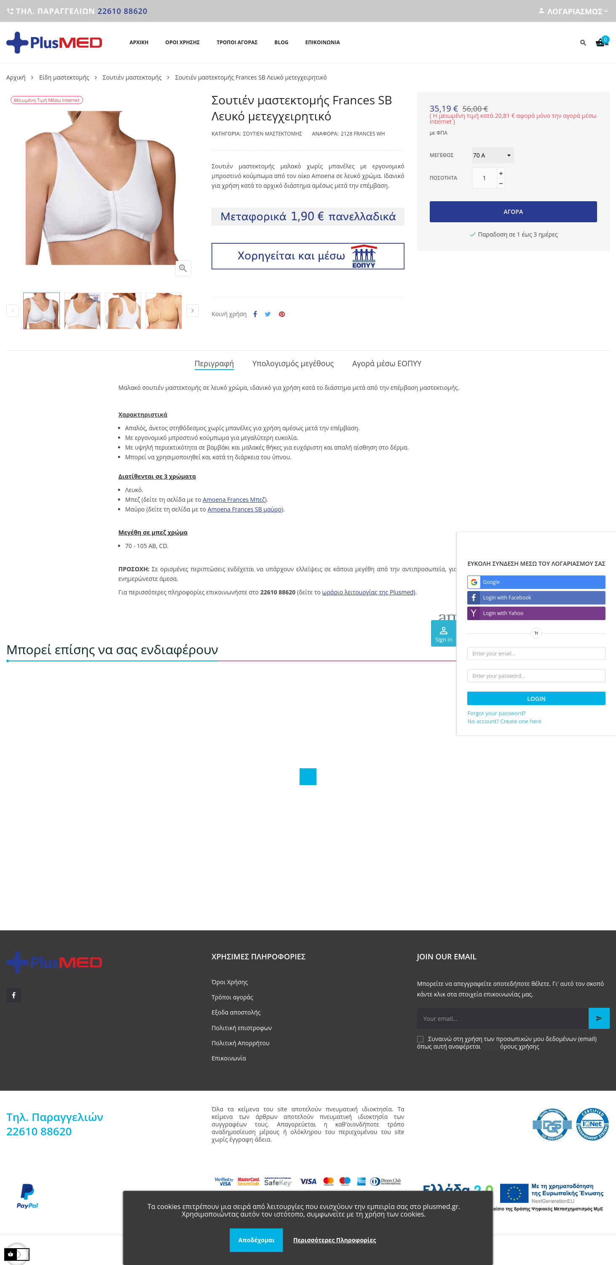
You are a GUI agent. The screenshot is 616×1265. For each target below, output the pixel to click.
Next (192, 310)
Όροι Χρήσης (230, 979)
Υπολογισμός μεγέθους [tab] (293, 362)
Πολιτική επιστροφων (242, 1024)
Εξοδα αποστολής (236, 1009)
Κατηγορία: (226, 133)
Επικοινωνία (229, 1055)
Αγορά (513, 212)
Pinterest (282, 314)
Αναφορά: (325, 133)
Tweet (268, 314)
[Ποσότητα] (484, 178)
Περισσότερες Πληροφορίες (334, 1240)
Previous (12, 310)
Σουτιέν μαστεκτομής (272, 133)
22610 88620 (123, 11)
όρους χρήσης (519, 1043)
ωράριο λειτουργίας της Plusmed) (368, 589)
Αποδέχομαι (256, 1240)
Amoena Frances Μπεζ (234, 497)
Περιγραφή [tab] (214, 362)
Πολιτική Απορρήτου (240, 1040)
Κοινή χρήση (255, 314)
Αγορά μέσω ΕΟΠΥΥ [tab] (386, 362)
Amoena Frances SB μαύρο (244, 506)
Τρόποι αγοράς (232, 994)
